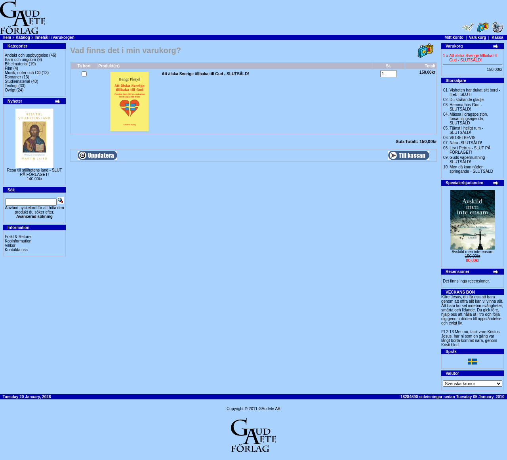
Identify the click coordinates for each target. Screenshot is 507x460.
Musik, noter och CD (23, 73)
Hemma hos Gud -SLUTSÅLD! (466, 107)
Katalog (22, 37)
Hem (7, 37)
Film (8, 68)
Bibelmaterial (16, 64)
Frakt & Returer (18, 237)
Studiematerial (17, 81)
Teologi (11, 86)
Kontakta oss (16, 250)
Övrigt (10, 90)
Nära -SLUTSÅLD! (466, 143)
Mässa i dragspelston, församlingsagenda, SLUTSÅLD (469, 118)
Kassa (497, 37)
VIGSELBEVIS (463, 138)
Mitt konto (453, 37)
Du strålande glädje (467, 99)
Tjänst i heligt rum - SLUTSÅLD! (466, 130)
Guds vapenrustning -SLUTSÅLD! (469, 159)
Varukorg (477, 37)
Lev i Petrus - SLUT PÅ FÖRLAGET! (470, 150)
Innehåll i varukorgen (54, 37)
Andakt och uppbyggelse (26, 55)
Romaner (13, 77)
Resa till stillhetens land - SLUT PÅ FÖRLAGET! (34, 172)
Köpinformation (18, 241)
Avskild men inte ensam (472, 252)
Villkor (10, 245)
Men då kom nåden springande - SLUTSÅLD (471, 169)
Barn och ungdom (20, 59)
